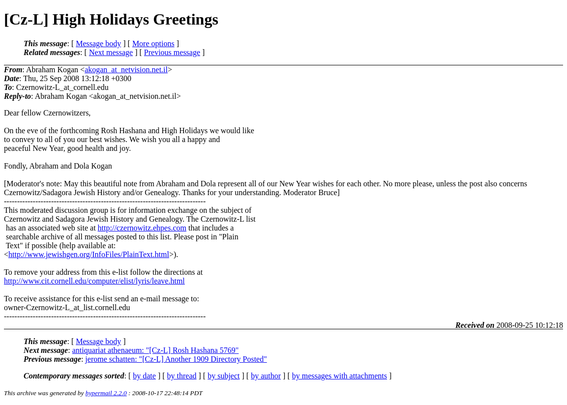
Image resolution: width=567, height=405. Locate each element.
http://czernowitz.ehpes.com (142, 228)
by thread (182, 376)
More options (153, 43)
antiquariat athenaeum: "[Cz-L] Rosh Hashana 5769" (155, 350)
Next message (111, 52)
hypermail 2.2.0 (106, 393)
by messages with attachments (339, 376)
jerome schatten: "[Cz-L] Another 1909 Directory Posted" (176, 359)
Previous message (172, 52)
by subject (223, 376)
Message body (98, 43)
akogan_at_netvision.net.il (126, 69)
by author (266, 376)
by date (144, 376)
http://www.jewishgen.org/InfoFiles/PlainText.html (88, 254)
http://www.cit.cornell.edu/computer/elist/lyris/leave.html (94, 281)
